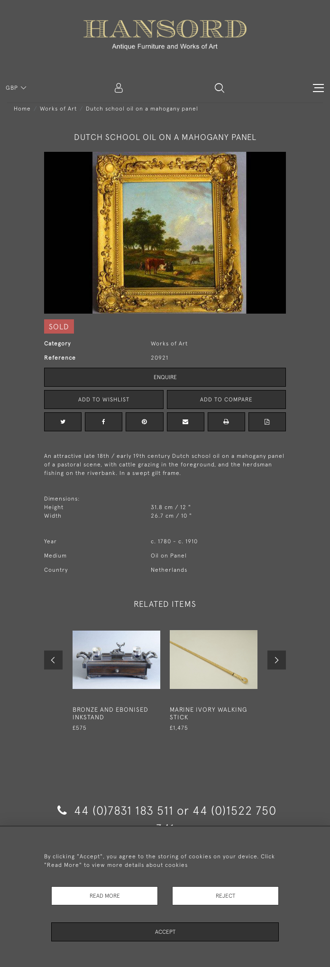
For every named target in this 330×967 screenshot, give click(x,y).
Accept (165, 932)
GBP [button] (13, 87)
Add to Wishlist (103, 399)
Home (22, 108)
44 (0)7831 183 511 (115, 810)
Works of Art (58, 108)
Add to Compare (226, 399)
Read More (105, 896)
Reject (225, 896)
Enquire (165, 377)
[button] (219, 88)
